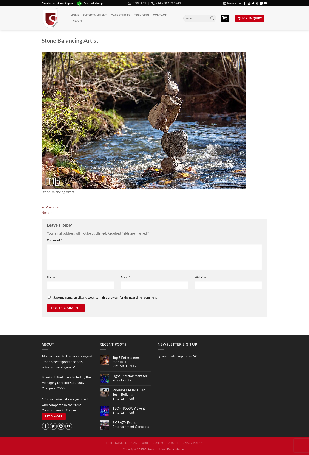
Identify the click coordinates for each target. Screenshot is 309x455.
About (77, 21)
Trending (141, 15)
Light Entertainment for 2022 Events (130, 378)
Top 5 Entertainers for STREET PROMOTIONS (126, 361)
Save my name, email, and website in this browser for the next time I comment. (105, 297)
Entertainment (95, 15)
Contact (160, 15)
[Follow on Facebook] (244, 3)
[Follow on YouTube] (265, 3)
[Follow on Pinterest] (257, 3)
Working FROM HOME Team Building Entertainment (130, 394)
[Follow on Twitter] (253, 3)
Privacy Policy (192, 442)
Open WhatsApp (93, 3)
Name (52, 277)
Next (47, 212)
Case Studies (120, 15)
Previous (50, 207)
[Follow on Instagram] (249, 3)
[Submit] (212, 18)
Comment (54, 240)
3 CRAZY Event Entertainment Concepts (131, 424)
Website (200, 277)
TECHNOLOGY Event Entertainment (129, 410)
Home (75, 15)
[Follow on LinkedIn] (261, 3)
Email (125, 277)
